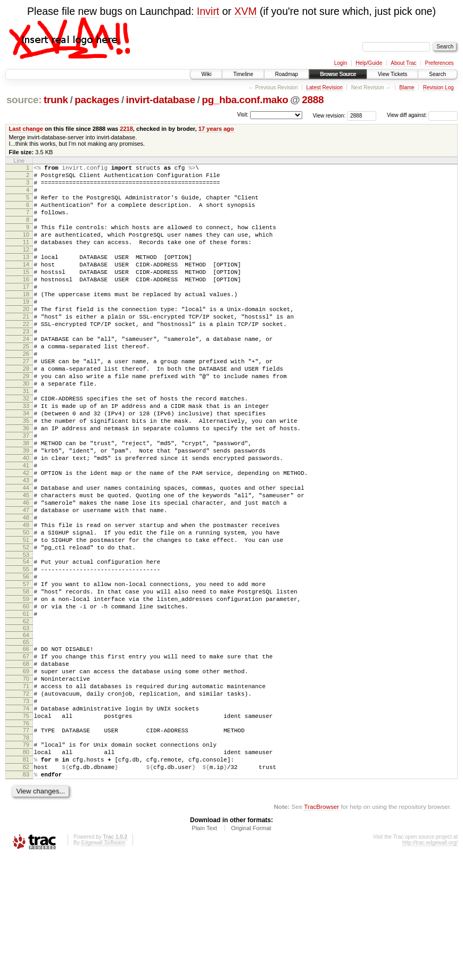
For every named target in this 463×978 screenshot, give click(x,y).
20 (26, 339)
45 (26, 565)
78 (26, 851)
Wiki (206, 74)
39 (26, 511)
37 (26, 493)
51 (26, 619)
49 (26, 601)
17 (26, 312)
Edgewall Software (103, 964)
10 (26, 249)
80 (26, 867)
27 (26, 402)
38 (26, 502)
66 (26, 744)
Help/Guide (368, 63)
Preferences (439, 63)
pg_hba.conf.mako (245, 99)
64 (26, 731)
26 (26, 393)
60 (26, 699)
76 (26, 835)
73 (26, 808)
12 (26, 267)
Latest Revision (324, 87)
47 (26, 583)
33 (26, 457)
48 (26, 592)
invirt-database (160, 99)
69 (26, 771)
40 (26, 520)
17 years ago (216, 129)
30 (26, 430)
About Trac (403, 63)
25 (26, 384)
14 (26, 285)
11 (26, 258)
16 (26, 303)
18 (26, 321)
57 (26, 671)
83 (26, 894)
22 (26, 357)
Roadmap (286, 74)
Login (340, 63)
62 (26, 717)
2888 (313, 99)
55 (26, 653)
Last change (26, 129)
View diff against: (422, 115)
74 (26, 817)
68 (26, 762)
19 (26, 330)
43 (26, 547)
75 (26, 826)
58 (26, 681)
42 (26, 538)
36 (26, 484)
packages (97, 99)
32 (26, 448)
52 (26, 628)
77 (26, 842)
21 (26, 348)
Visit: (243, 115)
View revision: (329, 115)
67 (26, 753)
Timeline (243, 74)
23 (26, 366)
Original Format (251, 949)
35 (26, 475)
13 (26, 276)
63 (26, 724)
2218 (126, 129)
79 (26, 858)
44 (26, 556)
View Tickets (392, 74)
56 (26, 662)
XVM (245, 11)
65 (26, 737)
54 (26, 644)
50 (26, 610)
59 (26, 690)
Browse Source (338, 74)
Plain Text (204, 949)
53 (26, 637)
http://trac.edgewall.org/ (430, 964)
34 (26, 466)
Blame (406, 87)
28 (26, 411)
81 (26, 876)
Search (437, 74)
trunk (56, 99)
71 (26, 790)
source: (24, 99)
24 (26, 375)
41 (26, 529)
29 (26, 420)
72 (26, 799)
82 (26, 885)
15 (26, 294)
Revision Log (438, 87)
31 (26, 439)
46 (26, 574)
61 (26, 708)
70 (26, 781)
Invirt (208, 11)
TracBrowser (321, 927)
